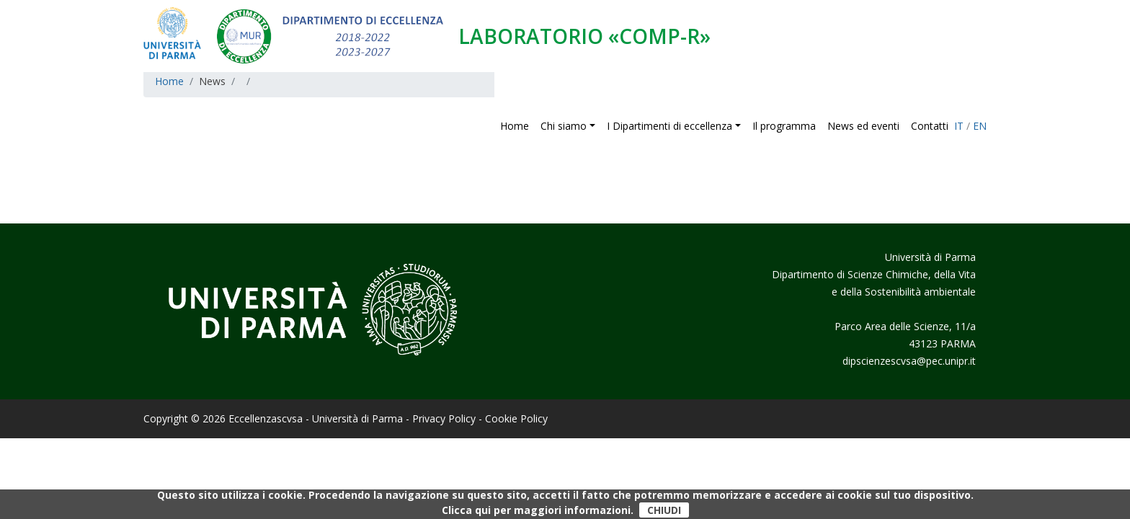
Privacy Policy (444, 418)
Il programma (784, 126)
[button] (595, 125)
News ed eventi (863, 126)
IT (959, 126)
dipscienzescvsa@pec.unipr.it (909, 361)
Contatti (929, 126)
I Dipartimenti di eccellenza (669, 126)
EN (980, 126)
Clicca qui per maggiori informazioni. (537, 510)
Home (514, 126)
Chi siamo (565, 126)
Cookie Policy (516, 418)
